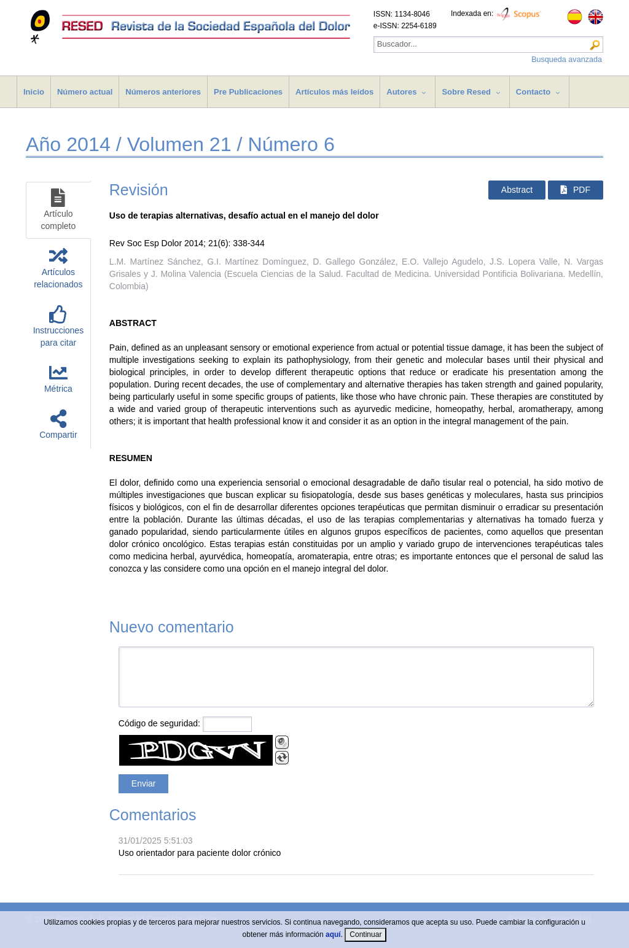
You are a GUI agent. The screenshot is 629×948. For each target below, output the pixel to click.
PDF (575, 190)
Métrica (58, 378)
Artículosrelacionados (58, 268)
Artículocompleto (58, 209)
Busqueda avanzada (566, 59)
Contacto (533, 91)
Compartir (58, 425)
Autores (401, 91)
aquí (333, 934)
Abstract (517, 190)
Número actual (84, 91)
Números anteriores (163, 91)
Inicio (33, 91)
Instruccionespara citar (58, 326)
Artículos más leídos (334, 91)
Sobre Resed (466, 91)
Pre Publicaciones (248, 91)
